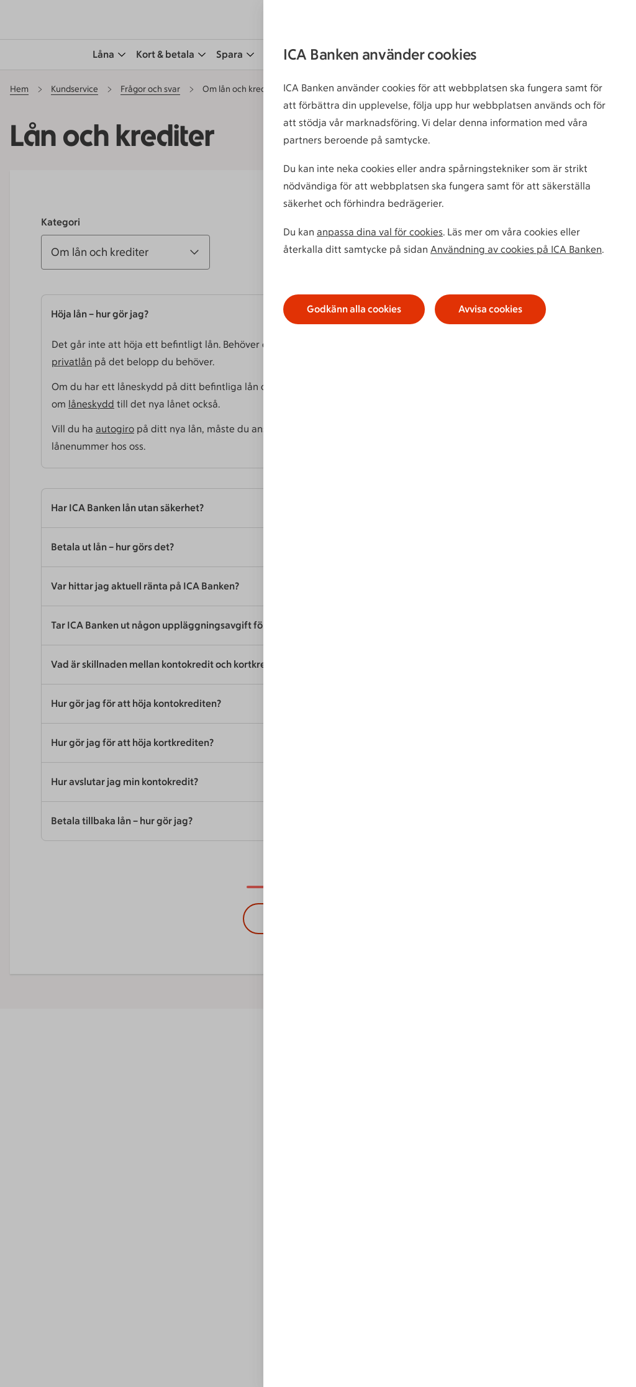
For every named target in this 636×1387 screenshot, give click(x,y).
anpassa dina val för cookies (380, 232)
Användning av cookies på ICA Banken (516, 249)
